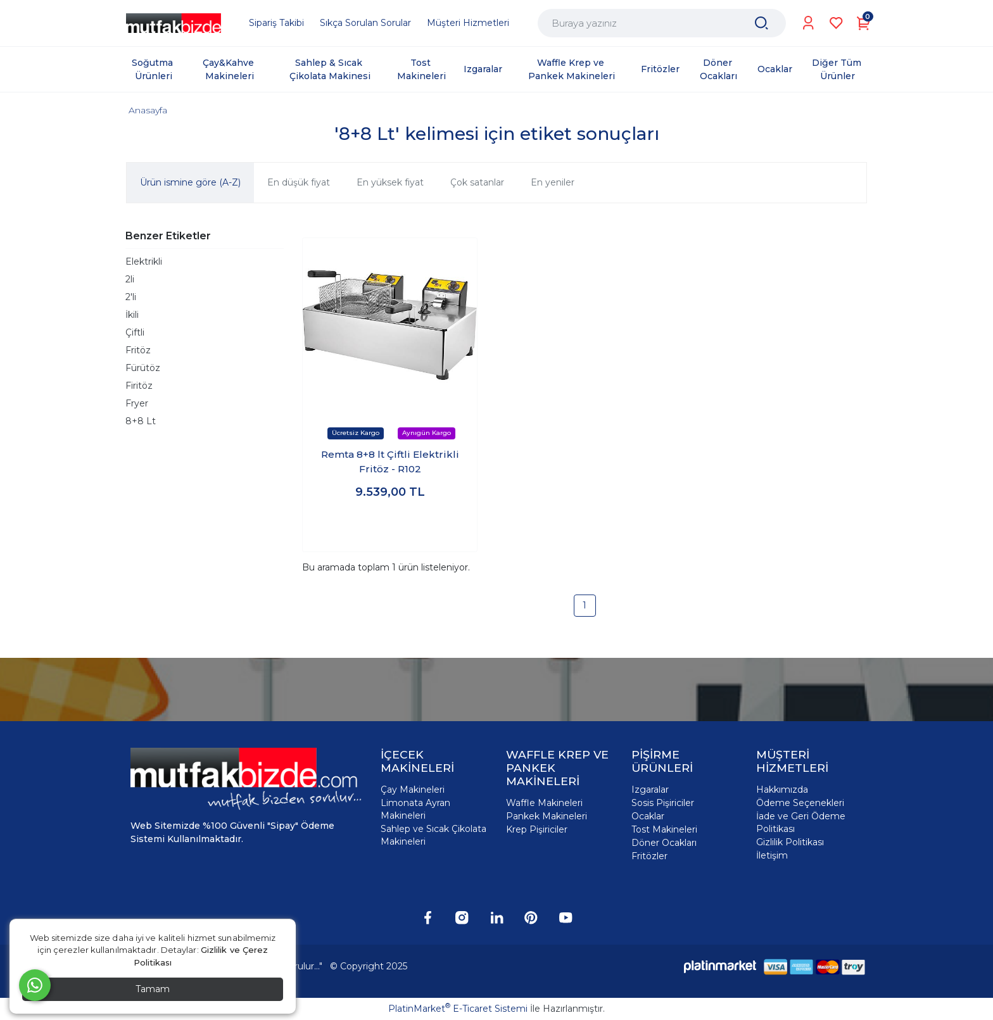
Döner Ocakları (664, 842)
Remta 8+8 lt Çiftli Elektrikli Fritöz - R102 (390, 461)
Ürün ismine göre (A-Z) (190, 182)
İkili (132, 314)
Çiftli (134, 332)
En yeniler (552, 182)
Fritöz (138, 350)
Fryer (136, 403)
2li (129, 279)
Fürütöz (142, 368)
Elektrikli (143, 261)
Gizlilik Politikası (790, 842)
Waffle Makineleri (544, 803)
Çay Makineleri (413, 789)
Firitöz (139, 385)
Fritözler (649, 856)
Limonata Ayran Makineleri (415, 809)
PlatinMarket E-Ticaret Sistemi (458, 1008)
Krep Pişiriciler (536, 829)
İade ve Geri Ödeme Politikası (800, 822)
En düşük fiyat (298, 182)
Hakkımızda (782, 789)
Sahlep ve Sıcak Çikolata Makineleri (433, 835)
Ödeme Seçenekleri (800, 803)
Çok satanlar (477, 182)
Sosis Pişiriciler (662, 803)
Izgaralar (650, 789)
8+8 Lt (140, 421)
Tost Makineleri (664, 829)
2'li (130, 297)
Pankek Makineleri (546, 816)
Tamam (153, 989)
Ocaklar (647, 816)
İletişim (772, 855)
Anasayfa (148, 110)
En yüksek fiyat (390, 182)
